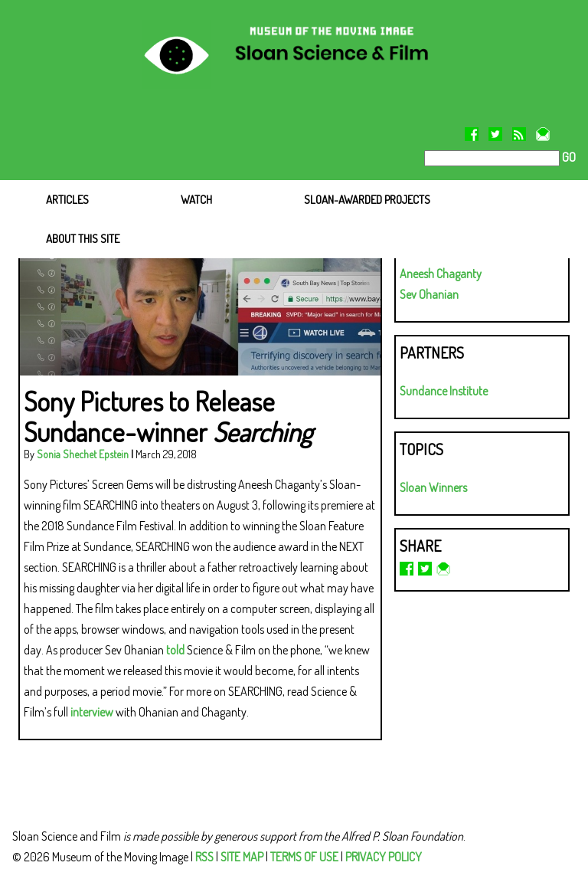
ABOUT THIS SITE (82, 238)
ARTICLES (67, 199)
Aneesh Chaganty (441, 273)
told (175, 650)
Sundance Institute (444, 390)
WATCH (196, 199)
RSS (204, 856)
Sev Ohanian (429, 294)
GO (568, 157)
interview (91, 712)
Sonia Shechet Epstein (83, 454)
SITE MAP (241, 856)
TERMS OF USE (304, 856)
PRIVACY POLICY (383, 856)
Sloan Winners (433, 487)
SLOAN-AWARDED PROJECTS (367, 199)
